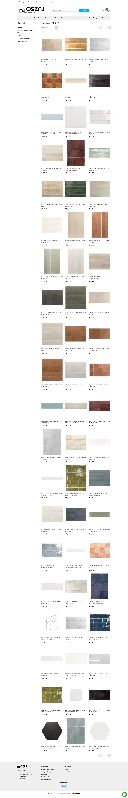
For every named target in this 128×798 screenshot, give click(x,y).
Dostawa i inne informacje (48, 769)
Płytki (21, 18)
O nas (66, 769)
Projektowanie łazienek (52, 18)
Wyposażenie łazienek (68, 18)
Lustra (19, 35)
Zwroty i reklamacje (46, 772)
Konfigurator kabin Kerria (100, 18)
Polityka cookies (45, 777)
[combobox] (49, 27)
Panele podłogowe (22, 41)
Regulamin (44, 774)
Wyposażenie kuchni (84, 18)
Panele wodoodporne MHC (34, 18)
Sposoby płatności (46, 779)
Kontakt (67, 772)
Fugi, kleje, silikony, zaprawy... (25, 30)
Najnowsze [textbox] (45, 27)
